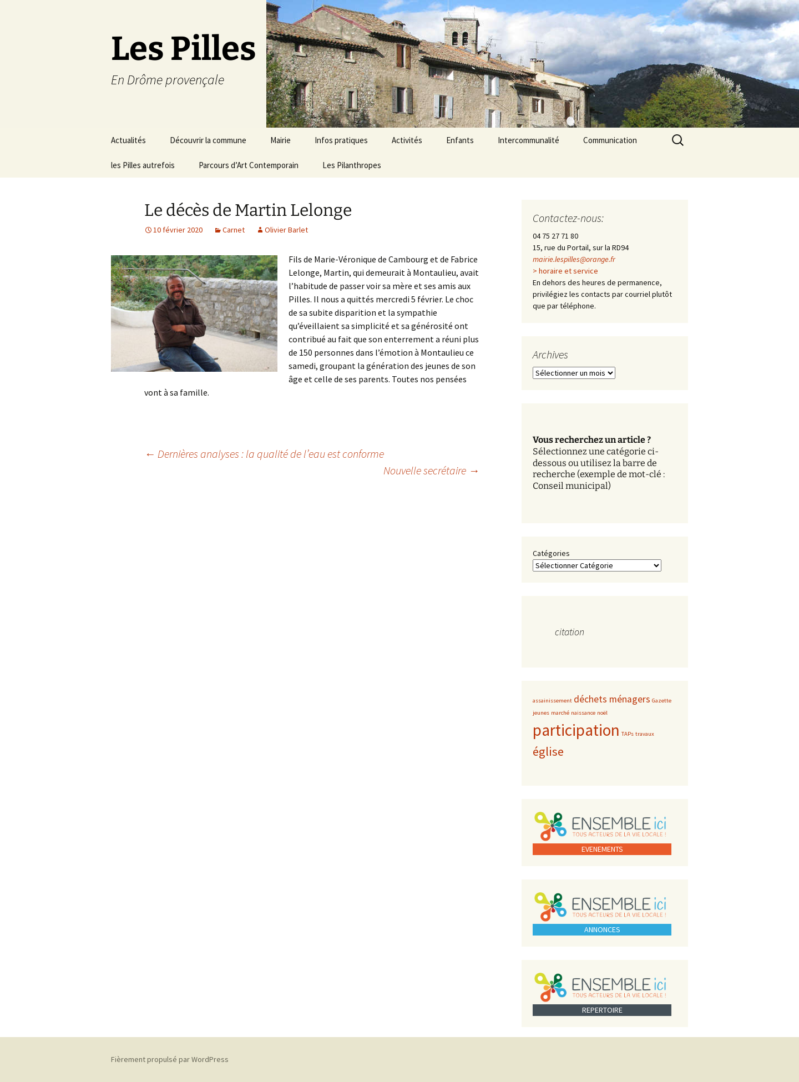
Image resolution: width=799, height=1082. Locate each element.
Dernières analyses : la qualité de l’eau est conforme (264, 454)
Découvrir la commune (208, 140)
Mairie (280, 140)
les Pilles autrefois (143, 165)
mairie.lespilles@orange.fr (574, 259)
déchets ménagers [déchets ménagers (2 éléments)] (612, 699)
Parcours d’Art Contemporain (249, 165)
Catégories (551, 553)
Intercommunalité (528, 140)
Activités (407, 140)
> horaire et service (565, 271)
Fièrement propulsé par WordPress (170, 1059)
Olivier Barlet (286, 230)
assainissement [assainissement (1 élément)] (552, 700)
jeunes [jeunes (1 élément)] (541, 712)
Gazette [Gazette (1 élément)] (661, 700)
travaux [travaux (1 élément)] (644, 733)
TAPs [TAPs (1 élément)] (627, 733)
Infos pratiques (341, 140)
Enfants (460, 140)
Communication (610, 140)
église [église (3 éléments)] (548, 751)
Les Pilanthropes (351, 165)
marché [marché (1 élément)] (560, 712)
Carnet (233, 230)
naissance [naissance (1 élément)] (583, 712)
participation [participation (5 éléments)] (576, 730)
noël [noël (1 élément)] (602, 712)
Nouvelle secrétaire (431, 470)
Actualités (128, 140)
